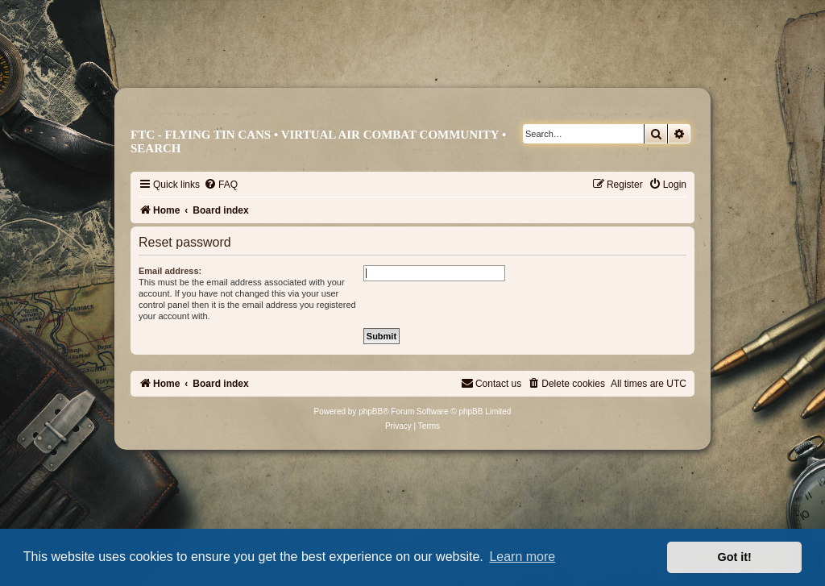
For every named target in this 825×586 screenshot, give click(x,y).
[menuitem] (221, 184)
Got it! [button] (735, 557)
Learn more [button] (522, 556)
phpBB (371, 411)
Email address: (170, 271)
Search (156, 148)
